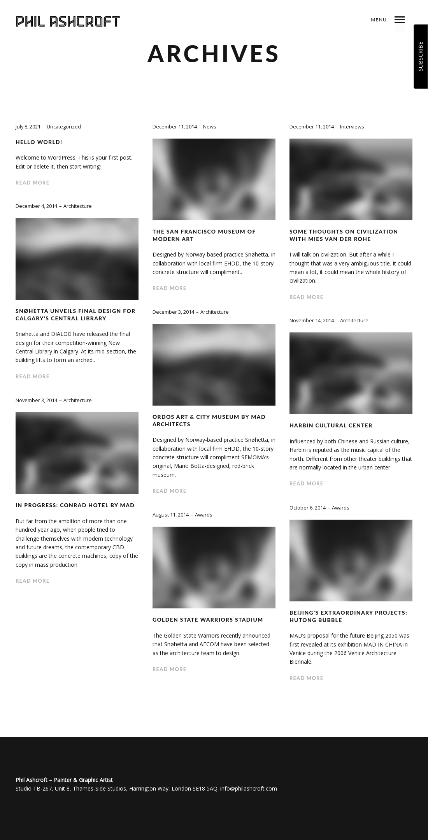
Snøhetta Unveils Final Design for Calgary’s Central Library (76, 315)
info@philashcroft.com (248, 788)
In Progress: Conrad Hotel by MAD (76, 505)
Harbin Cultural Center (331, 425)
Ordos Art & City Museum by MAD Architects (210, 420)
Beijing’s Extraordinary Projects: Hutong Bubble (349, 616)
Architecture (77, 205)
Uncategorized (64, 126)
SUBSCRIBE (420, 56)
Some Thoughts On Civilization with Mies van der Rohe (344, 235)
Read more (33, 182)
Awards (341, 507)
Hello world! (39, 142)
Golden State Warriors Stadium (209, 619)
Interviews (352, 126)
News (209, 126)
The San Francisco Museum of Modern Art (205, 235)
